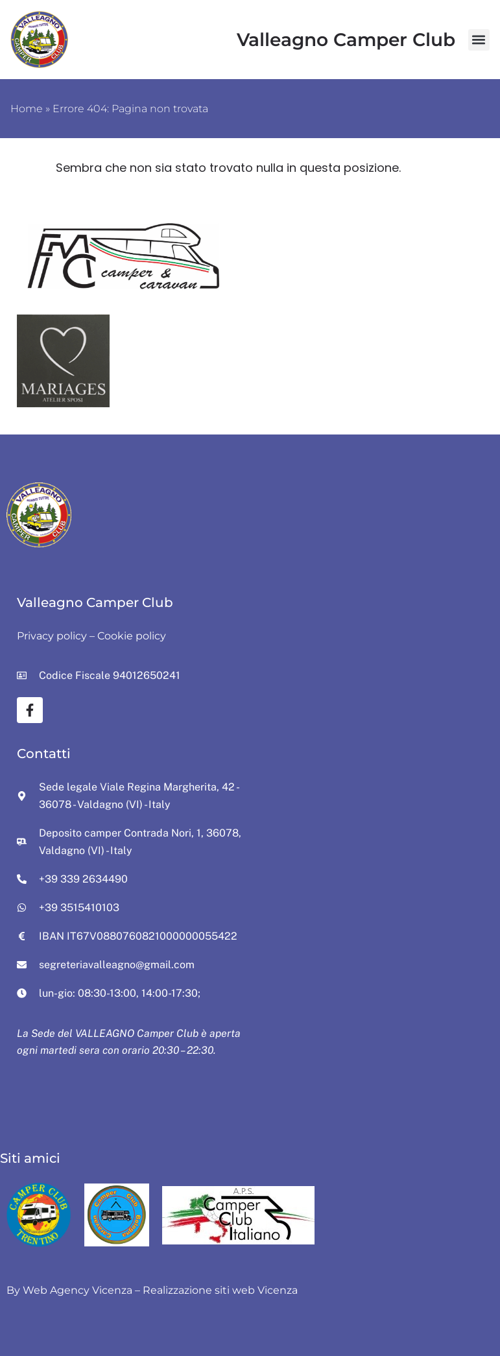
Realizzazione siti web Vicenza (220, 1290)
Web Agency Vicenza (77, 1290)
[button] (479, 40)
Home (26, 108)
